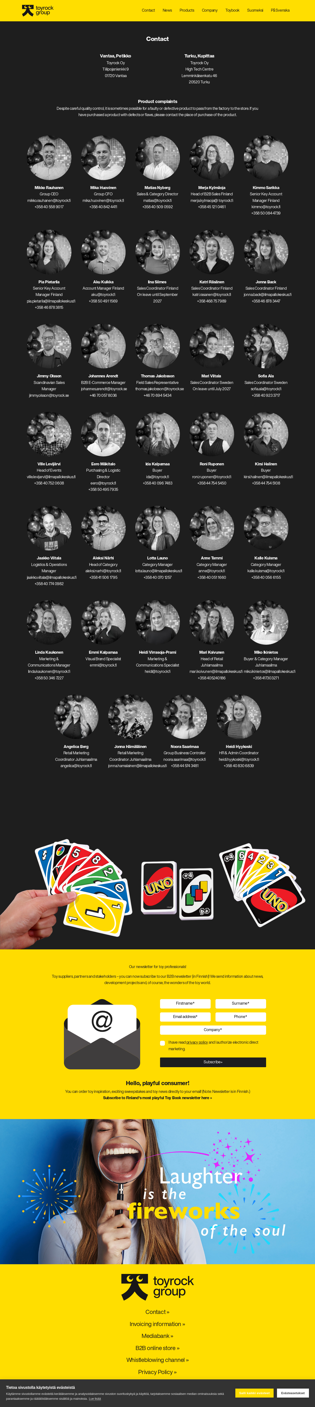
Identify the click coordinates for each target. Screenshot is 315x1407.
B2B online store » (158, 1348)
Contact (148, 11)
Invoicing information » (157, 1325)
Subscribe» (213, 1062)
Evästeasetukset (293, 1393)
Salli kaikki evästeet (254, 1393)
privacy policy (197, 1043)
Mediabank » (157, 1336)
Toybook (232, 11)
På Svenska (280, 11)
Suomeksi (255, 11)
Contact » (157, 1312)
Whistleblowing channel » (157, 1360)
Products (187, 11)
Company (210, 11)
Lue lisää (95, 1398)
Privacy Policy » (157, 1372)
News (167, 11)
